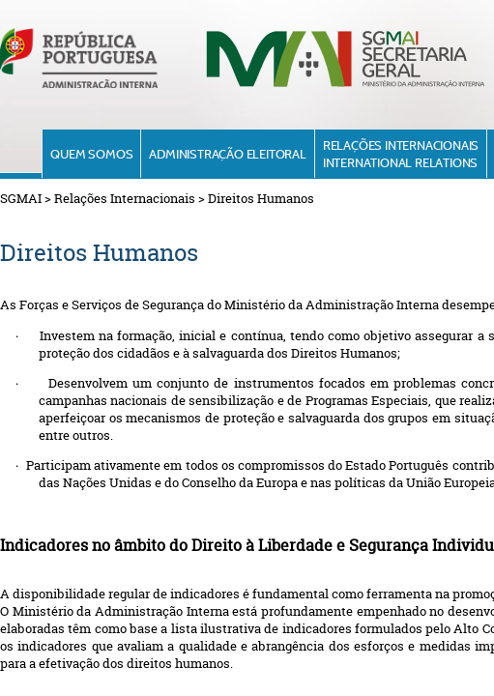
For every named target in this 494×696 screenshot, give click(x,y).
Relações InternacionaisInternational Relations (401, 153)
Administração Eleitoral (227, 153)
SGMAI (21, 198)
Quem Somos (91, 153)
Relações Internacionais (124, 198)
